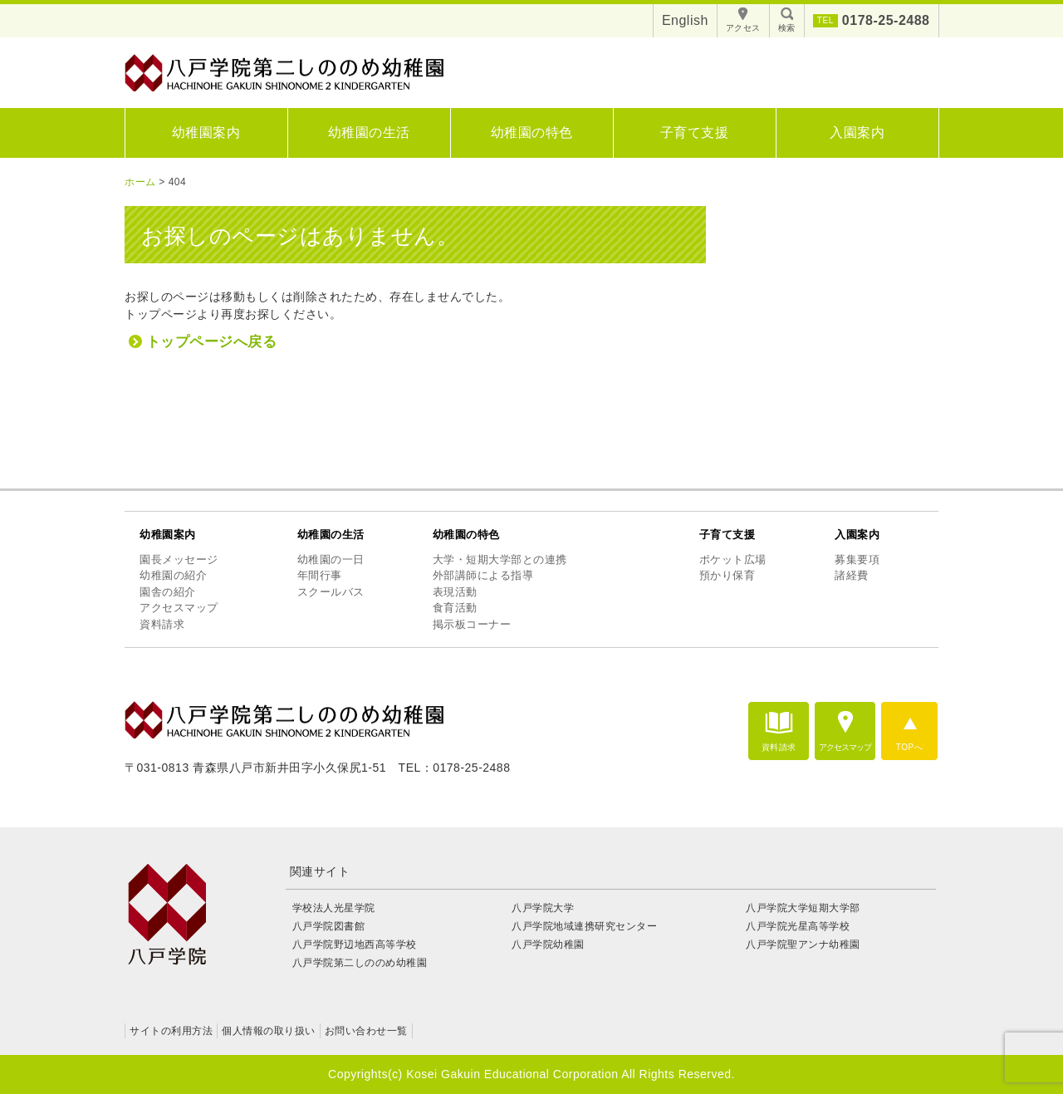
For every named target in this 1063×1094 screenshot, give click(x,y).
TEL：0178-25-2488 (455, 767)
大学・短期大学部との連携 (500, 559)
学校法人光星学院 (333, 908)
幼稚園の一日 (331, 559)
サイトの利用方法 (171, 1031)
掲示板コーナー (472, 624)
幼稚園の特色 (532, 132)
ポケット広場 (733, 559)
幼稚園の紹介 (173, 575)
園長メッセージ (179, 559)
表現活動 (455, 592)
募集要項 (857, 559)
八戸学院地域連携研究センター (584, 926)
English (685, 20)
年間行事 (319, 575)
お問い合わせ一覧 (366, 1031)
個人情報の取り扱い (269, 1031)
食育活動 (455, 607)
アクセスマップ (179, 607)
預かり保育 (727, 575)
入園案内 (857, 132)
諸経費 (852, 575)
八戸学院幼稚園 (548, 944)
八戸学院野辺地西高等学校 (360, 944)
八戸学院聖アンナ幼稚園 (803, 944)
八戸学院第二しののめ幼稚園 (360, 963)
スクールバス (331, 592)
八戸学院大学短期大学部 (803, 908)
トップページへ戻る (211, 342)
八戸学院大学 (543, 908)
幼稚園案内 (206, 132)
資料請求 (162, 624)
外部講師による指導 (483, 575)
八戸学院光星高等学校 (798, 926)
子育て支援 (694, 132)
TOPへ (909, 747)
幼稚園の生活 (369, 132)
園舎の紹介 (168, 592)
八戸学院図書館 (328, 926)
